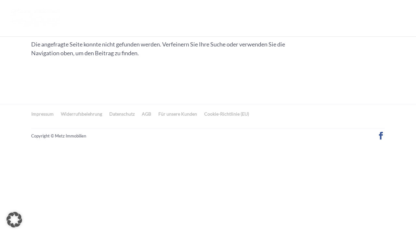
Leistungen (285, 18)
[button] (14, 219)
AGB (146, 114)
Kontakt (328, 18)
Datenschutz (122, 114)
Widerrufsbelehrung (81, 114)
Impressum (42, 114)
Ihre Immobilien (229, 18)
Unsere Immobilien (163, 18)
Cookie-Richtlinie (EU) (226, 114)
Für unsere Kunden (177, 114)
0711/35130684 (377, 18)
